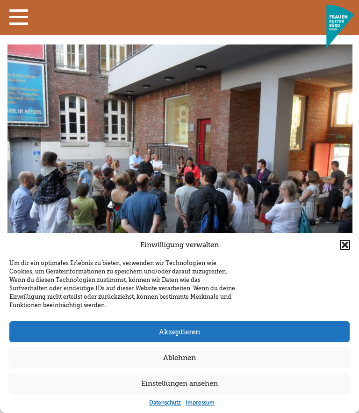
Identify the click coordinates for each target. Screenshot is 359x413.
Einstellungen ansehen (179, 383)
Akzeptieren (179, 332)
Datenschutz (165, 402)
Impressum (200, 402)
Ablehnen (179, 358)
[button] (19, 19)
